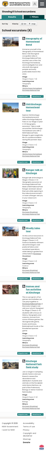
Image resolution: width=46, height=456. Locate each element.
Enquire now (23, 96)
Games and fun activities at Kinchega (33, 289)
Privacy (26, 430)
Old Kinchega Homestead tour (33, 107)
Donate (26, 442)
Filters (33, 17)
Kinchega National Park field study (34, 364)
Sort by (5, 24)
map (33, 24)
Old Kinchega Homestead (32, 88)
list (25, 24)
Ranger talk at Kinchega (34, 171)
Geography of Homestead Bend (34, 41)
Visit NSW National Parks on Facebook (4, 452)
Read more (37, 96)
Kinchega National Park (31, 90)
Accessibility (28, 423)
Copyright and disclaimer (29, 434)
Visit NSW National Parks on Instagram (9, 452)
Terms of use (29, 426)
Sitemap (27, 439)
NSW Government (10, 426)
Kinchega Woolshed (30, 212)
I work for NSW (8, 430)
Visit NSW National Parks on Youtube (15, 452)
